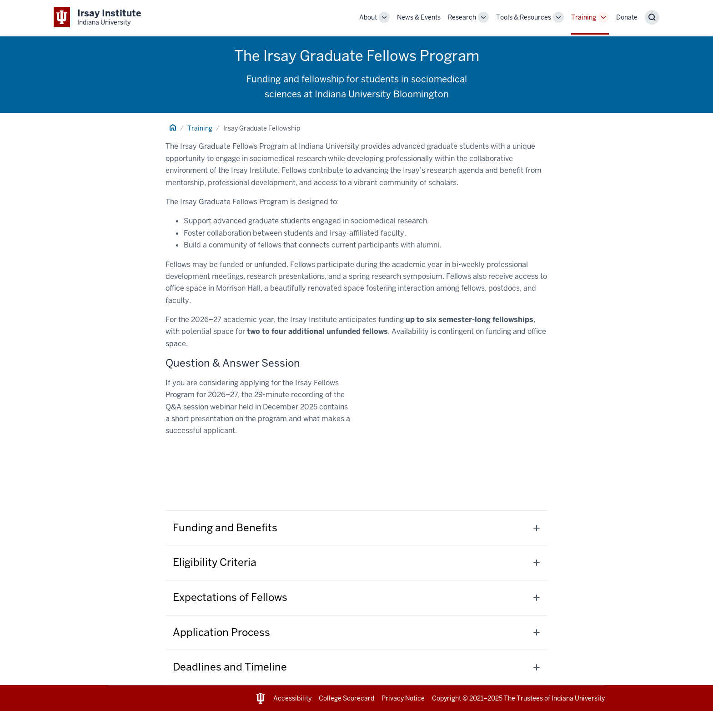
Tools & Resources (523, 17)
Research (462, 17)
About (368, 17)
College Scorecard (346, 698)
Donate (627, 17)
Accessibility (292, 698)
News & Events (419, 17)
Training (583, 17)
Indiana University (578, 698)
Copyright (446, 698)
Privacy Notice (403, 698)
